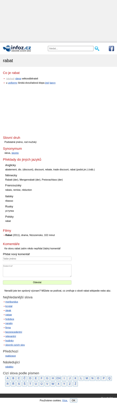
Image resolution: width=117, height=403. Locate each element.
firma (8, 327)
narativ (9, 323)
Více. (65, 400)
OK (73, 400)
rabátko (9, 366)
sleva (18, 78)
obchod (10, 78)
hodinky (9, 340)
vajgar (8, 314)
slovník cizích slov (15, 345)
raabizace (10, 356)
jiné (47, 83)
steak (8, 310)
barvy (53, 83)
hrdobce (9, 319)
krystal (8, 306)
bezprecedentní (13, 332)
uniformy (12, 83)
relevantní (10, 336)
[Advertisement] (58, 21)
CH (58, 378)
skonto (15, 153)
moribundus (11, 302)
